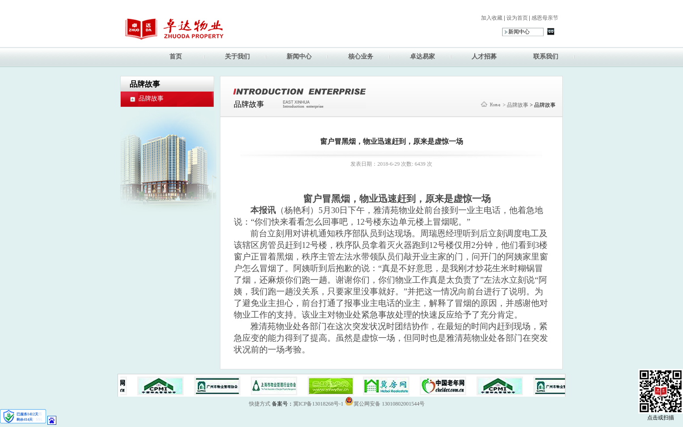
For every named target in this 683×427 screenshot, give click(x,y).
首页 (175, 56)
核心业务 (360, 56)
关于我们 (237, 56)
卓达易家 (422, 56)
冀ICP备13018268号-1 (318, 404)
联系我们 (545, 56)
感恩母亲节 (544, 18)
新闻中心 (299, 56)
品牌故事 (151, 98)
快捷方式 (259, 404)
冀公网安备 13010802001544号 (385, 401)
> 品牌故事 (515, 105)
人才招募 (484, 56)
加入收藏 (491, 18)
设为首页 (516, 18)
